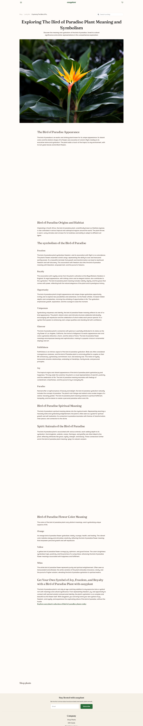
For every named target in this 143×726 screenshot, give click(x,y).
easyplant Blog (20, 710)
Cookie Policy (29, 721)
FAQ (52, 702)
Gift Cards (19, 705)
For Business (20, 713)
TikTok (36, 708)
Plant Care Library (21, 708)
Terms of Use (38, 721)
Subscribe (121, 709)
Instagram (37, 705)
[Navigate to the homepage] (71, 2)
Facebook (37, 702)
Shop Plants (19, 702)
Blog (21, 14)
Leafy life (27, 14)
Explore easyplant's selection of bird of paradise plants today (61, 604)
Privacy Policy (20, 721)
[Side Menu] (21, 2)
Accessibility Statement (50, 721)
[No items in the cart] (122, 2)
